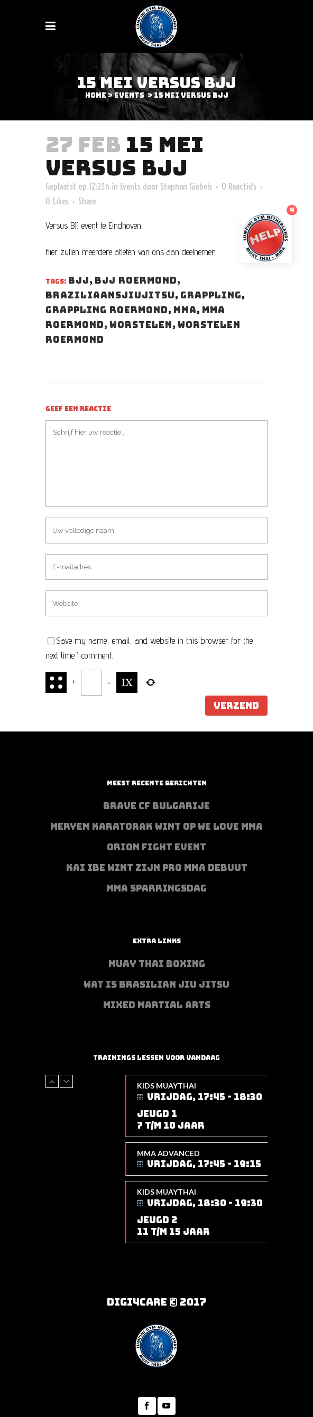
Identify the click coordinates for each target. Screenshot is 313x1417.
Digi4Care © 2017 (156, 1302)
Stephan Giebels (186, 186)
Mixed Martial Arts (156, 1005)
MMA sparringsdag (156, 888)
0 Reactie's (239, 186)
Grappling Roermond (106, 310)
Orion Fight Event (156, 847)
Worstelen (140, 325)
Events (129, 95)
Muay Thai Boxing (156, 964)
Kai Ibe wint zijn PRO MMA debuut (156, 868)
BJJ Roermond (136, 280)
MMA (185, 310)
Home (95, 95)
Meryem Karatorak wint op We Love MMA (156, 826)
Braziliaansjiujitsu (110, 295)
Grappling (211, 295)
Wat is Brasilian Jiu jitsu (156, 984)
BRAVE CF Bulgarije (156, 806)
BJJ (78, 280)
